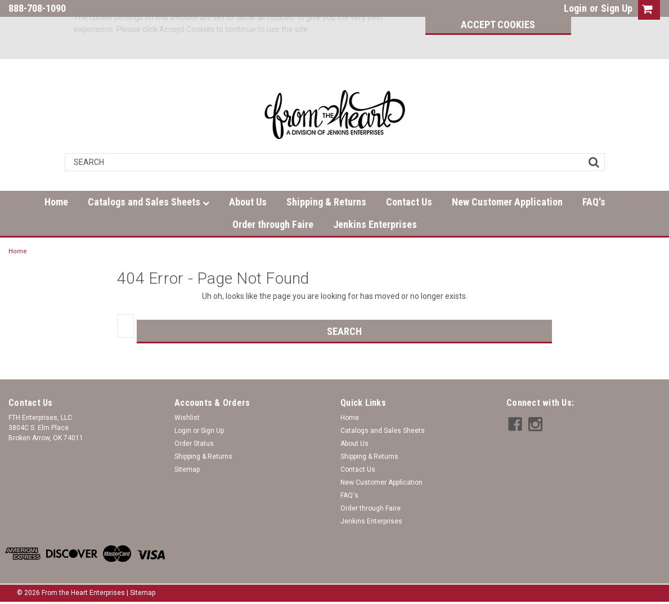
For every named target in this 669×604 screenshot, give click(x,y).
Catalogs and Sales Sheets (148, 202)
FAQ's (593, 202)
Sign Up (616, 8)
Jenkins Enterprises (375, 224)
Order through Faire (272, 224)
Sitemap (187, 469)
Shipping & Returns (326, 202)
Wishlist (187, 418)
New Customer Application (507, 202)
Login (575, 8)
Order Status (194, 444)
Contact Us (409, 202)
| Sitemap (141, 593)
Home (56, 202)
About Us (248, 202)
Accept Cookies (492, 24)
